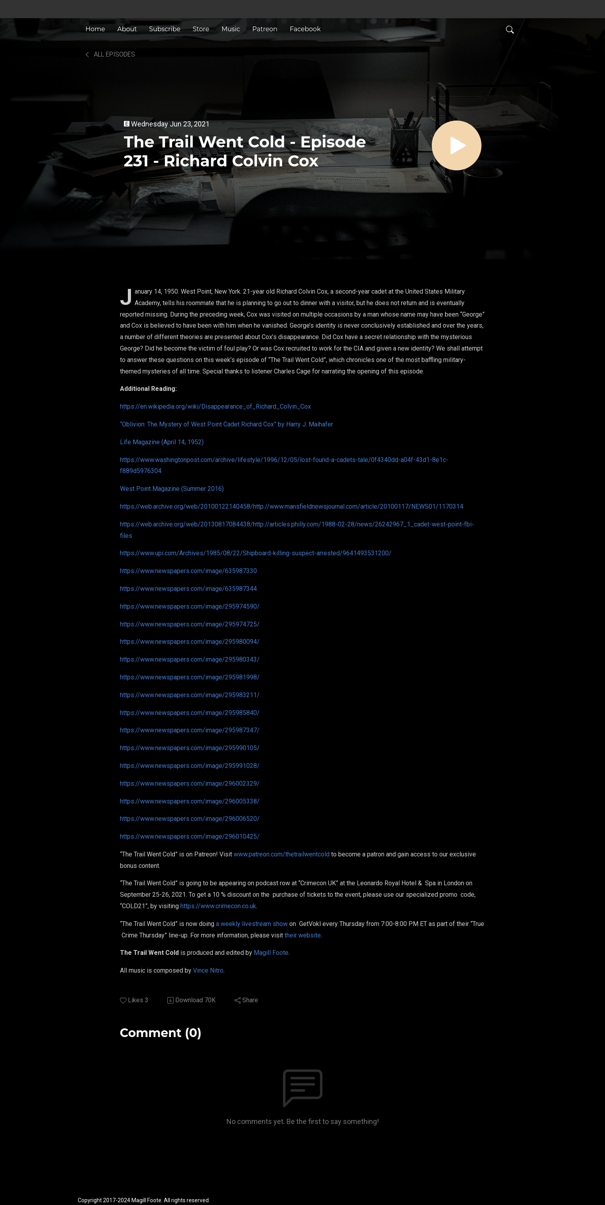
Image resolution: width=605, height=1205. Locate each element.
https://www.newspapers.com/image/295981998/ (190, 677)
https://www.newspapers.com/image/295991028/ (190, 765)
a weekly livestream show (252, 924)
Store (201, 29)
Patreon (264, 29)
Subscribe (164, 29)
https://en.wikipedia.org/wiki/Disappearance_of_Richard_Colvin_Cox (215, 406)
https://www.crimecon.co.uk (218, 906)
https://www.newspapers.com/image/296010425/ (190, 836)
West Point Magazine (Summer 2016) (172, 488)
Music (230, 29)
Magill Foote (271, 952)
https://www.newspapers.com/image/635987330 (188, 571)
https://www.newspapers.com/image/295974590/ (190, 606)
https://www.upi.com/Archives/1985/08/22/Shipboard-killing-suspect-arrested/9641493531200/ (255, 553)
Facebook (305, 29)
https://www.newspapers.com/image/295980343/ (190, 659)
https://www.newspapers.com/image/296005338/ (190, 801)
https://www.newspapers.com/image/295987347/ (190, 730)
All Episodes (109, 54)
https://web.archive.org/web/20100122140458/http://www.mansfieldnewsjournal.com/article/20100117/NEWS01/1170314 (291, 506)
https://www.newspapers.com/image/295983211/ (190, 695)
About (127, 29)
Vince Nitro (208, 970)
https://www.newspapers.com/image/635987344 (188, 588)
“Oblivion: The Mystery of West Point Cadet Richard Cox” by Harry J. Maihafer (226, 424)
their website (303, 935)
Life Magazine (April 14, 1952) (162, 442)
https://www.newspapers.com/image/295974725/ (190, 624)
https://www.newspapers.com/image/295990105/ (190, 748)
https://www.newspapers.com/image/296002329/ (190, 783)
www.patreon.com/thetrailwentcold (282, 854)
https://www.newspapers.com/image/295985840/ (190, 713)
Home (95, 29)
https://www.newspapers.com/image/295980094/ (190, 641)
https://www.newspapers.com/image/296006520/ (190, 818)
